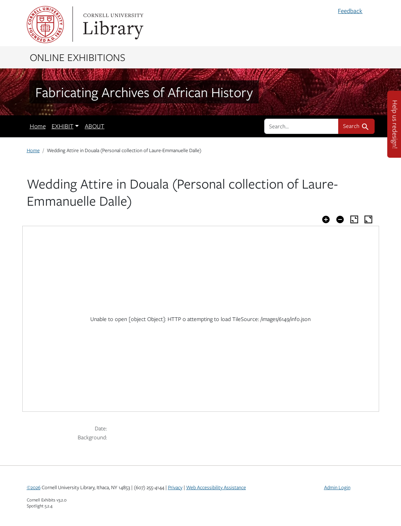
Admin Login (337, 487)
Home (38, 126)
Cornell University (45, 24)
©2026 (34, 487)
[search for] (301, 126)
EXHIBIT (63, 126)
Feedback (350, 11)
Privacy (175, 487)
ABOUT (94, 126)
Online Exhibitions (77, 57)
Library (112, 24)
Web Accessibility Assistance (216, 487)
